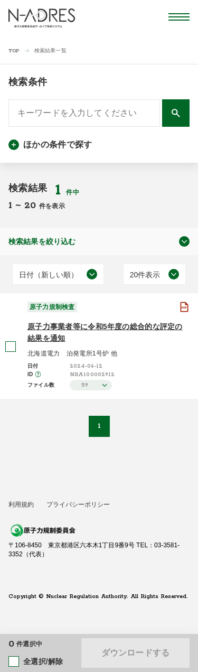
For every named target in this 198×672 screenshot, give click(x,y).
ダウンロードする (135, 652)
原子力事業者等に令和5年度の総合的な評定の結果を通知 (105, 332)
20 (31, 205)
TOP (14, 51)
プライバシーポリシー (78, 504)
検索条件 (27, 82)
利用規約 (21, 504)
